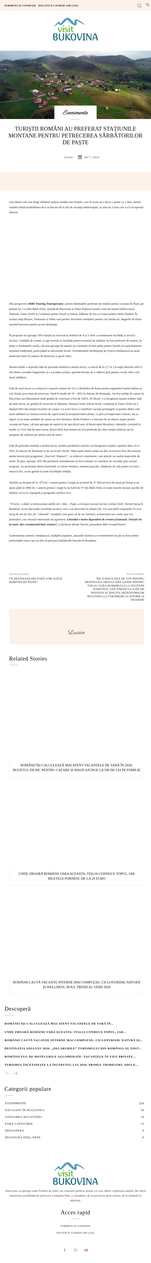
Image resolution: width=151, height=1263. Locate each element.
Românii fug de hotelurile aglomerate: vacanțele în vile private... (70, 1056)
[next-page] (15, 1074)
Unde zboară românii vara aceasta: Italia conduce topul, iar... (65, 1031)
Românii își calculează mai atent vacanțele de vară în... (59, 1023)
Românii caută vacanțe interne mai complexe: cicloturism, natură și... (74, 1040)
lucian (68, 157)
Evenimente (75, 113)
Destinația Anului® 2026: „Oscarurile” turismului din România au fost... (73, 1048)
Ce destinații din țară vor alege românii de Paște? (35, 580)
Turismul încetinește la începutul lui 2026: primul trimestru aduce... (71, 1064)
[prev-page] (8, 1074)
